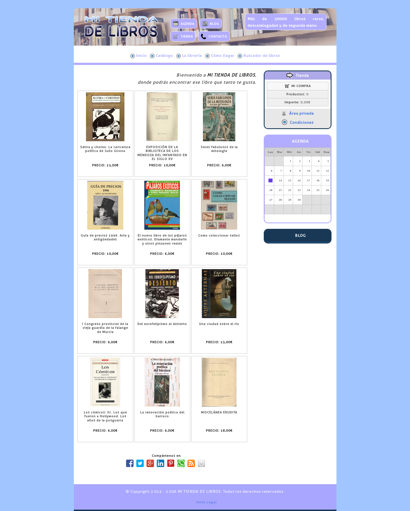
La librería (189, 55)
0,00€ (297, 102)
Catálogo (161, 55)
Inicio (138, 55)
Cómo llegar (219, 55)
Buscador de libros (258, 55)
